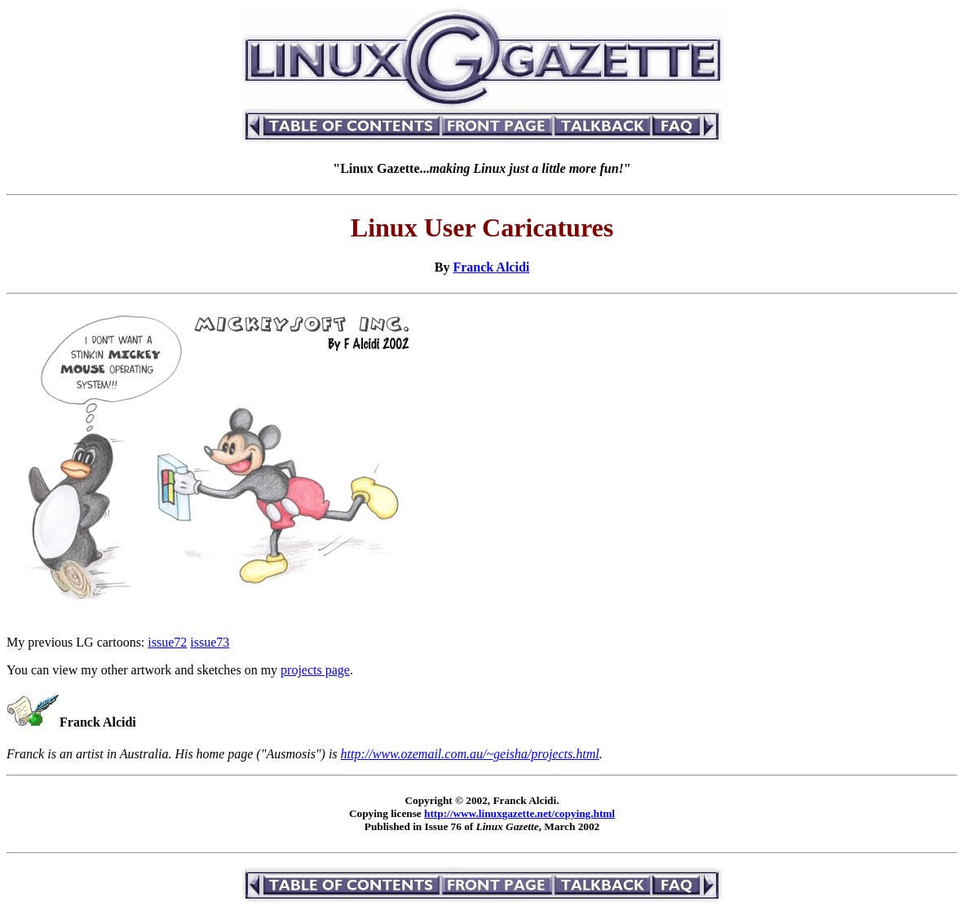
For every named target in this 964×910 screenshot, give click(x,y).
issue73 (209, 642)
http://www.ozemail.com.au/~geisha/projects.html (470, 754)
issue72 (167, 642)
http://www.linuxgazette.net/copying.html (519, 813)
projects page (315, 670)
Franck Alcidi (491, 267)
